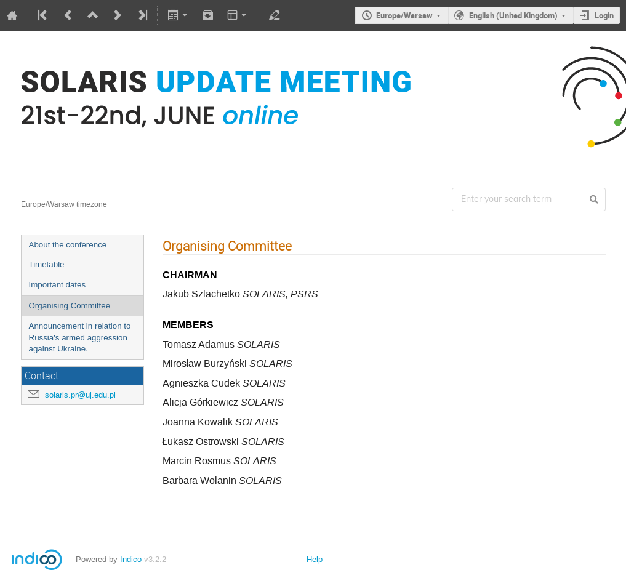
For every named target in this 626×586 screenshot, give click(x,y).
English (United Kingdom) (513, 15)
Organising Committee (70, 305)
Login (604, 15)
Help (315, 559)
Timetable (47, 264)
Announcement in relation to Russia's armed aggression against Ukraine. (80, 337)
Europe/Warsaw (404, 15)
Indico (131, 559)
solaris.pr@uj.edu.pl (80, 395)
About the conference (68, 244)
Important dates (57, 284)
